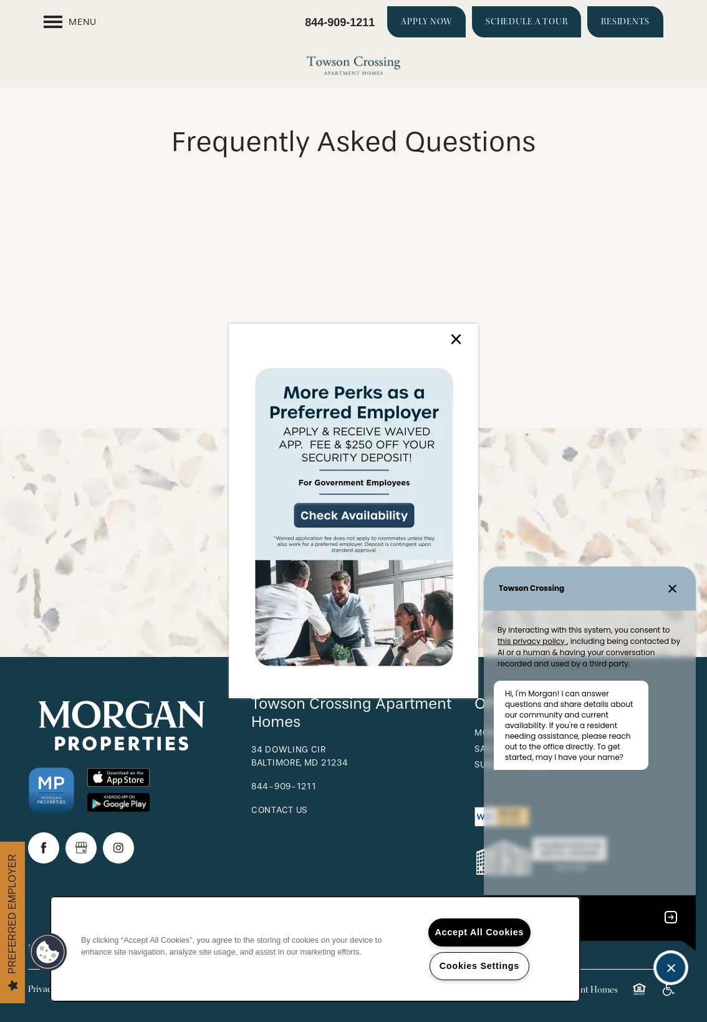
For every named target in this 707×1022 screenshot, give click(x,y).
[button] (48, 952)
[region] (315, 949)
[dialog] (353, 511)
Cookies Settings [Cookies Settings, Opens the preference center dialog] (479, 966)
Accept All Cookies (479, 932)
